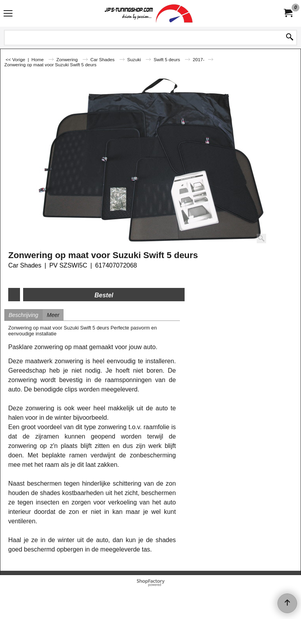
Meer (53, 315)
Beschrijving (23, 315)
